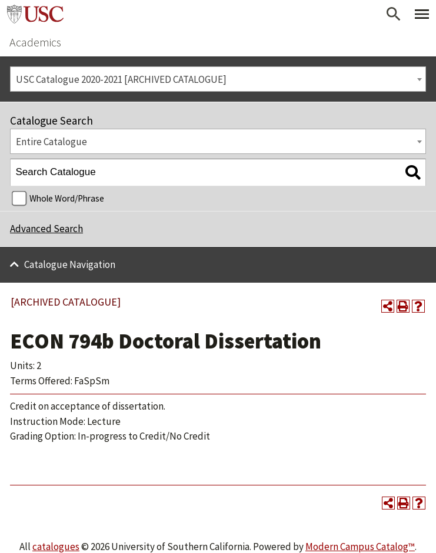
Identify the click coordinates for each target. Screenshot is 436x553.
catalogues (55, 546)
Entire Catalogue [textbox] (51, 141)
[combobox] (218, 79)
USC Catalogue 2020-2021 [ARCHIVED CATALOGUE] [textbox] (121, 79)
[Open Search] (394, 14)
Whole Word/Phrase (66, 198)
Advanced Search (46, 228)
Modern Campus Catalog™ (360, 546)
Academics (35, 42)
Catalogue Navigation (69, 264)
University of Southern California (35, 14)
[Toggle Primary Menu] (422, 14)
